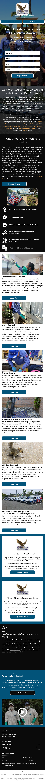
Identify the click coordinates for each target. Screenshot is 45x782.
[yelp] (9, 748)
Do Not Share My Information (15, 774)
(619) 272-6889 (7, 745)
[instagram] (6, 748)
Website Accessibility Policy (23, 776)
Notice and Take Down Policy (38, 774)
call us (25, 131)
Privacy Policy (3, 774)
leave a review (15, 650)
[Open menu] (42, 11)
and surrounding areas (9, 736)
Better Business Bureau (27, 128)
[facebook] (3, 748)
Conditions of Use (27, 774)
